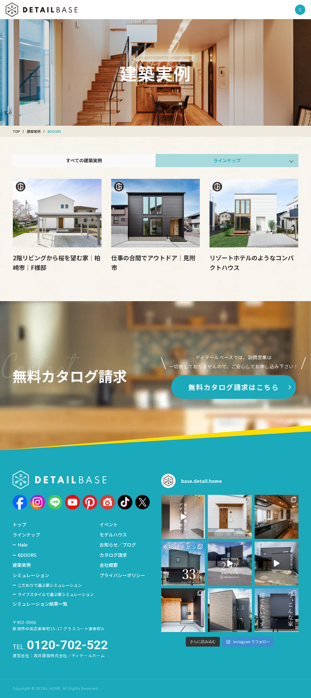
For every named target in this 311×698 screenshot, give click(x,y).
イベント (108, 524)
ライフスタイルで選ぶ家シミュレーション (56, 594)
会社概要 (108, 564)
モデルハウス (113, 534)
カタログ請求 (113, 554)
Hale (23, 544)
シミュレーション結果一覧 (40, 603)
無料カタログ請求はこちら (233, 387)
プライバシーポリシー (122, 575)
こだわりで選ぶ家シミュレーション (50, 585)
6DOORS (27, 554)
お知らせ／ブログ (117, 544)
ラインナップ (26, 534)
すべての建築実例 (84, 160)
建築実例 (22, 564)
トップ (19, 524)
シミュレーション (31, 575)
